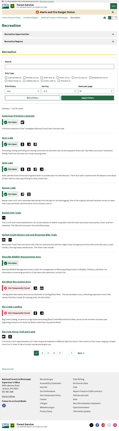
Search (8, 61)
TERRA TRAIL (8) (49, 78)
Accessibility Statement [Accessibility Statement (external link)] (50, 383)
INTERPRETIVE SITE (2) (100, 78)
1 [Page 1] (36, 353)
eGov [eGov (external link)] (75, 399)
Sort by (45, 86)
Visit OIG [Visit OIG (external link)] (43, 387)
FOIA (75, 387)
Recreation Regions (13, 41)
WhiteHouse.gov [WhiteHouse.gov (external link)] (47, 407)
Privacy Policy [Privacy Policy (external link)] (46, 411)
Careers (43, 399)
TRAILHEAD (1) (66, 81)
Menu (114, 6)
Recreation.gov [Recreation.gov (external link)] (46, 379)
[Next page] (81, 353)
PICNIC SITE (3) (65, 78)
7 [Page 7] (71, 353)
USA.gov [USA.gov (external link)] (43, 403)
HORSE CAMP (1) (50, 81)
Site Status (10, 86)
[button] (104, 17)
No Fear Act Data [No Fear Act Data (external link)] (80, 383)
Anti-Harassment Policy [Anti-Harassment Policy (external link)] (50, 395)
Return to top (8, 369)
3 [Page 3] (48, 353)
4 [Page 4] (54, 353)
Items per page (85, 86)
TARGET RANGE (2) (14, 81)
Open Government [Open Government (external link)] (81, 407)
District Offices (8, 396)
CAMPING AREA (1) (32, 81)
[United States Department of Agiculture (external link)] (6, 6)
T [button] (109, 17)
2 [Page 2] (42, 353)
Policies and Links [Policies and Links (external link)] (81, 395)
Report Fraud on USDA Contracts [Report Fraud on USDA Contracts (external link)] (87, 391)
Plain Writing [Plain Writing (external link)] (78, 379)
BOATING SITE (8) (32, 78)
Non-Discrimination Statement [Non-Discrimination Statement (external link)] (87, 403)
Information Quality (82, 411)
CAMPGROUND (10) (14, 78)
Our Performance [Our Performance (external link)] (47, 391)
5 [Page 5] (59, 353)
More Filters (32, 98)
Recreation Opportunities (16, 34)
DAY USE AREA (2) (81, 78)
